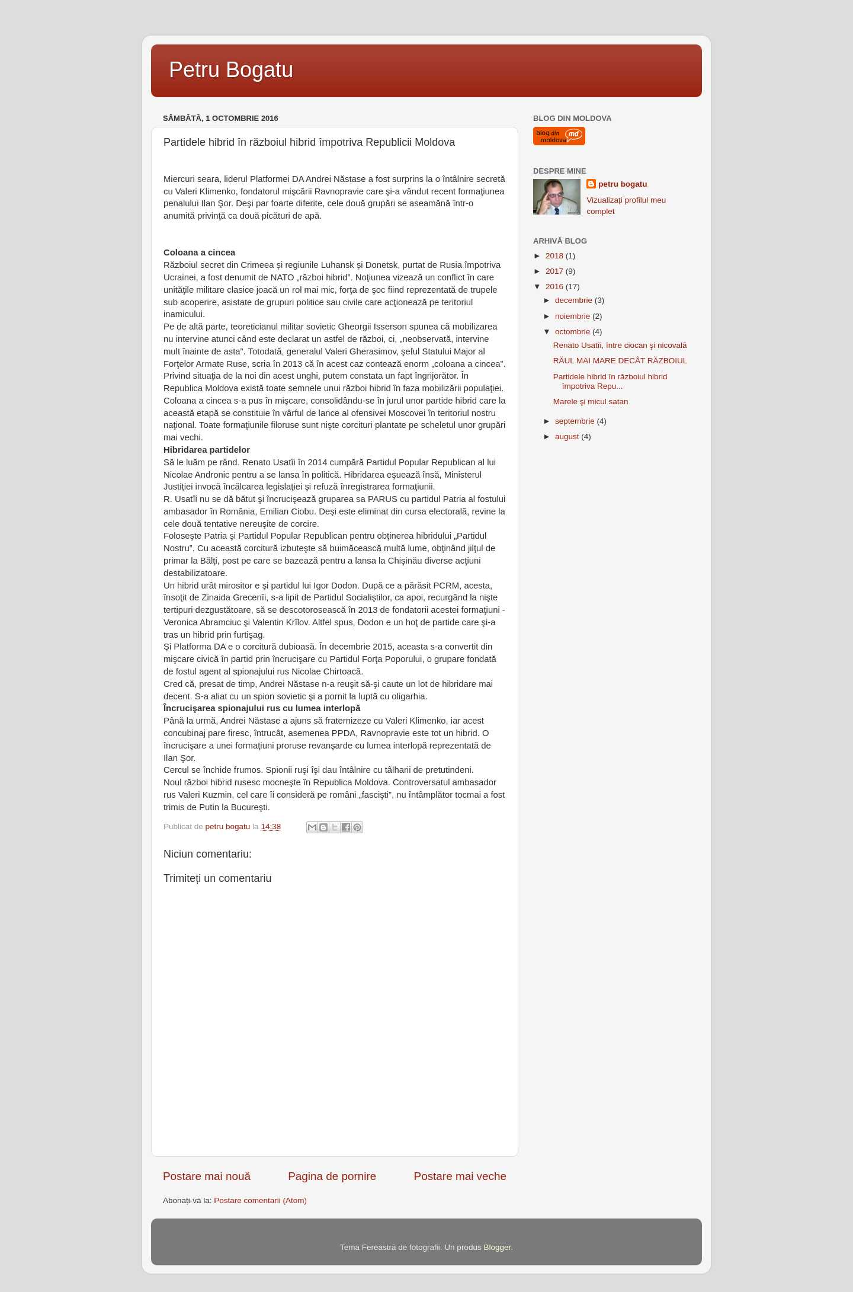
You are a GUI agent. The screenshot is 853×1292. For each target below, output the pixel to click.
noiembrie (573, 316)
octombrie (573, 331)
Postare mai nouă (207, 1176)
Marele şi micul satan (590, 401)
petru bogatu (622, 184)
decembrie (575, 300)
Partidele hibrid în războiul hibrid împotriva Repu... (610, 381)
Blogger (497, 1247)
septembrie (576, 421)
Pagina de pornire (332, 1176)
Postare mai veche (460, 1176)
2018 (556, 255)
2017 (556, 271)
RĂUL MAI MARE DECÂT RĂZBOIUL (620, 360)
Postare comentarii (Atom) (260, 1200)
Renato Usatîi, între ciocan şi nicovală (620, 345)
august (568, 436)
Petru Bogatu (231, 69)
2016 (556, 286)
